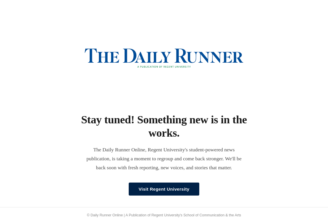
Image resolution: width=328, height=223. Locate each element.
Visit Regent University (164, 189)
